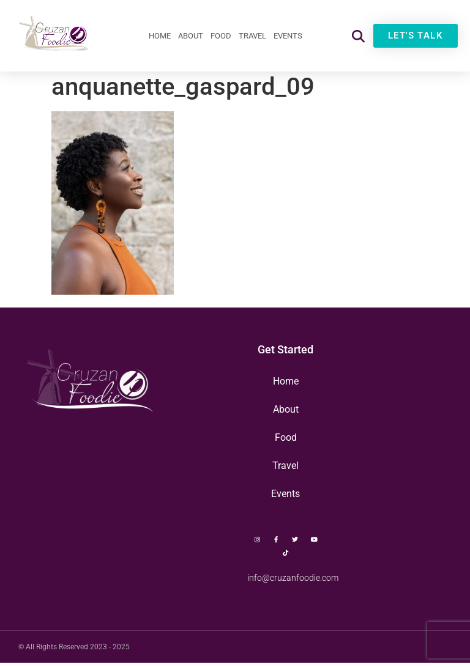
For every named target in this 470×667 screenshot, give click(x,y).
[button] (358, 36)
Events (288, 35)
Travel (252, 35)
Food (221, 35)
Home (160, 35)
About (190, 35)
